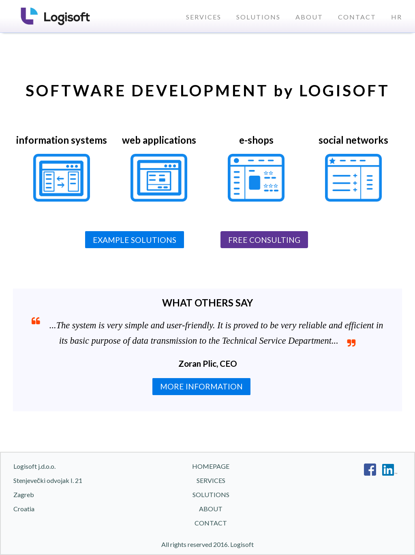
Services (203, 17)
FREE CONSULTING (264, 240)
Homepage (210, 466)
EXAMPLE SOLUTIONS (134, 240)
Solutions (258, 17)
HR (396, 17)
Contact (357, 17)
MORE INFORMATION (201, 386)
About (309, 17)
